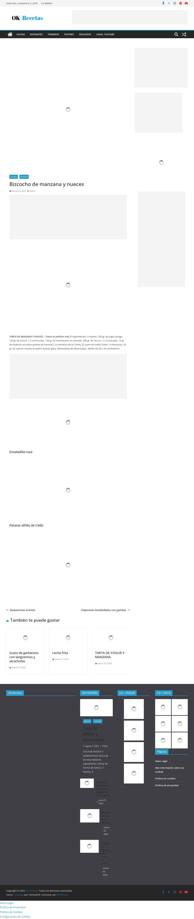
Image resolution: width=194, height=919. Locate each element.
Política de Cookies (11, 912)
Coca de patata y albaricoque (94, 733)
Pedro (32, 191)
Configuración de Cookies (15, 916)
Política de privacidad (167, 785)
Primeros (53, 34)
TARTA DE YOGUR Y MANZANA (110, 655)
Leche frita (60, 653)
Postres (69, 34)
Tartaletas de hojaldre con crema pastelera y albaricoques (103, 789)
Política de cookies (165, 778)
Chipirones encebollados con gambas (105, 610)
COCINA (20, 34)
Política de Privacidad (13, 907)
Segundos (85, 34)
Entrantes (36, 34)
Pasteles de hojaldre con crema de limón (105, 853)
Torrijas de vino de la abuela (106, 817)
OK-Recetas (15, 693)
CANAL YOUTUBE (105, 34)
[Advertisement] (130, 17)
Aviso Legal (161, 761)
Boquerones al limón (20, 610)
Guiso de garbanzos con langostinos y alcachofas (24, 657)
